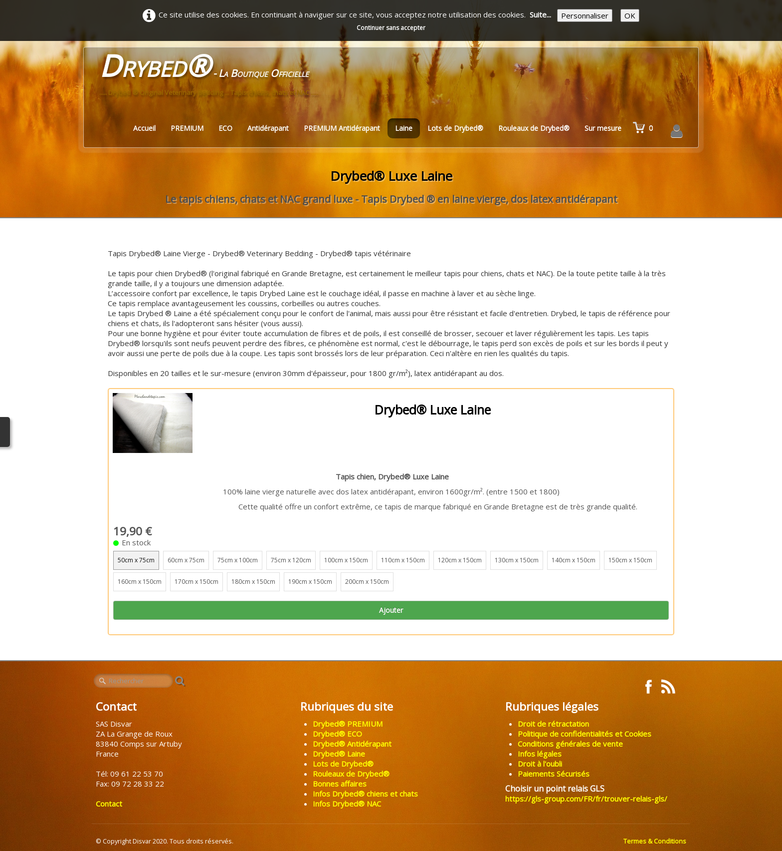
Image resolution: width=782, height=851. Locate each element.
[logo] (209, 76)
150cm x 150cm (630, 560)
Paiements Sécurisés (553, 774)
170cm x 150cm (196, 581)
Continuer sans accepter (391, 27)
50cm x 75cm (136, 560)
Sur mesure (603, 128)
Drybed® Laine (339, 754)
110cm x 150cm (403, 560)
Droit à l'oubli (540, 764)
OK (629, 15)
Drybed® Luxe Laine (433, 409)
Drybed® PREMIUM (348, 724)
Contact (109, 804)
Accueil (144, 128)
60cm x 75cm (186, 560)
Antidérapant (268, 128)
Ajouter (391, 610)
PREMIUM (187, 128)
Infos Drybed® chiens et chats (365, 794)
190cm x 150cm (310, 581)
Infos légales (540, 754)
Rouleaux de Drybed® (534, 128)
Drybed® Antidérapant (352, 744)
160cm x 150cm (140, 581)
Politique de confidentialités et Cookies (584, 734)
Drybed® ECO (337, 734)
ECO (225, 128)
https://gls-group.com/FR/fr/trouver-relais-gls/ (586, 799)
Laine (403, 128)
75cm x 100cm (237, 560)
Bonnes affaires (340, 784)
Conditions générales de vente (570, 744)
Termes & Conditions (654, 841)
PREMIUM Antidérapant (342, 128)
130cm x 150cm (517, 560)
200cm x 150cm (367, 581)
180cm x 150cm (253, 581)
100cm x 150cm (346, 560)
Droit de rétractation (553, 724)
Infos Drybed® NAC (347, 804)
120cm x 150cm (460, 560)
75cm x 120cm (291, 560)
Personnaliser (584, 15)
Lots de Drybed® (455, 128)
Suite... (540, 14)
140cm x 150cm (573, 560)
